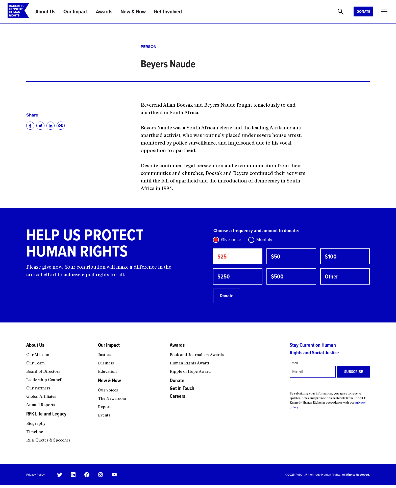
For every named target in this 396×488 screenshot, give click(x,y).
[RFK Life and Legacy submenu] (59, 421)
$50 (276, 257)
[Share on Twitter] (40, 126)
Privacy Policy (35, 477)
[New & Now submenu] (130, 388)
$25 (222, 257)
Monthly (264, 239)
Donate (363, 11)
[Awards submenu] (226, 353)
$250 (224, 278)
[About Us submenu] (59, 353)
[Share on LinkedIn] (50, 126)
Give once (231, 239)
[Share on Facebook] (30, 126)
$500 (278, 278)
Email (294, 365)
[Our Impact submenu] (130, 353)
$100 (331, 257)
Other (332, 278)
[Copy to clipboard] (61, 126)
